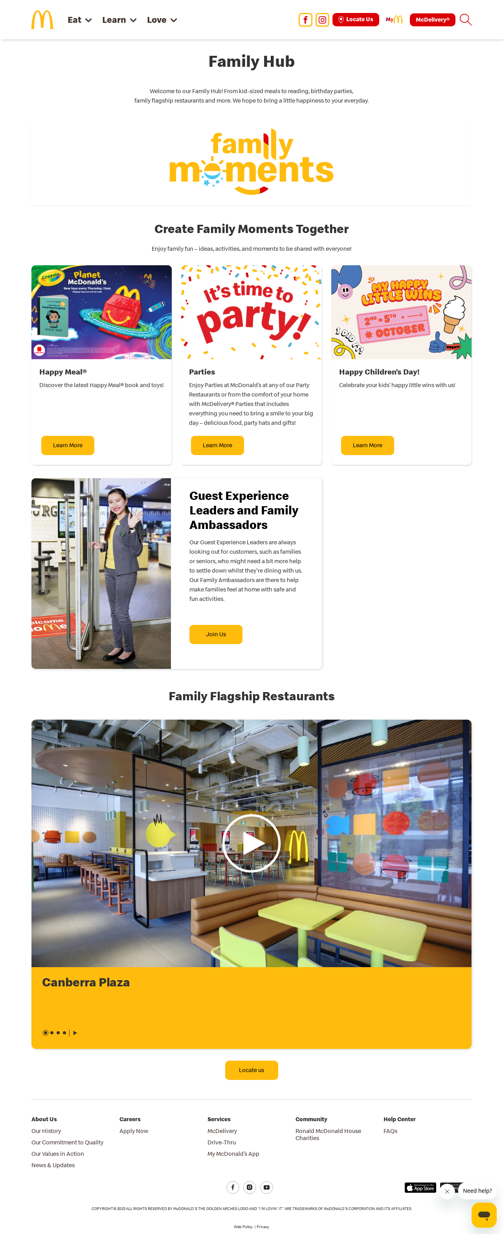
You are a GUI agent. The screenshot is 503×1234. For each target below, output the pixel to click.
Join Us (216, 634)
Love (157, 19)
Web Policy (243, 1226)
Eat (74, 19)
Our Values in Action (57, 1153)
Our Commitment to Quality (67, 1142)
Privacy (263, 1226)
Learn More (68, 445)
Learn (114, 19)
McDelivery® (433, 19)
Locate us (251, 1070)
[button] (466, 20)
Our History (46, 1131)
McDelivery (222, 1131)
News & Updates (53, 1165)
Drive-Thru (221, 1142)
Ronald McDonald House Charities (328, 1134)
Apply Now (133, 1131)
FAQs (390, 1131)
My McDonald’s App (233, 1153)
